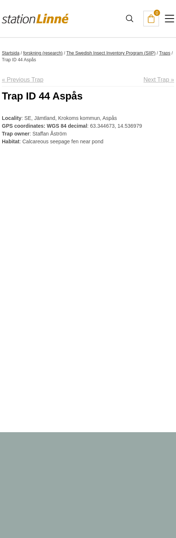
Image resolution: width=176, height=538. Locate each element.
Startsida (10, 53)
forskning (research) (43, 53)
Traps (164, 53)
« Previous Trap (22, 79)
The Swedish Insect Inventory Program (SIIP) (111, 53)
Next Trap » (158, 79)
